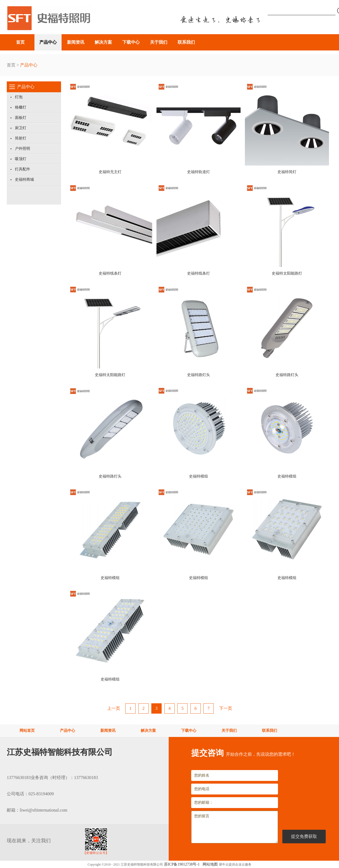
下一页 (225, 708)
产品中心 (28, 65)
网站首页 (27, 731)
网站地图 (209, 864)
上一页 (113, 708)
